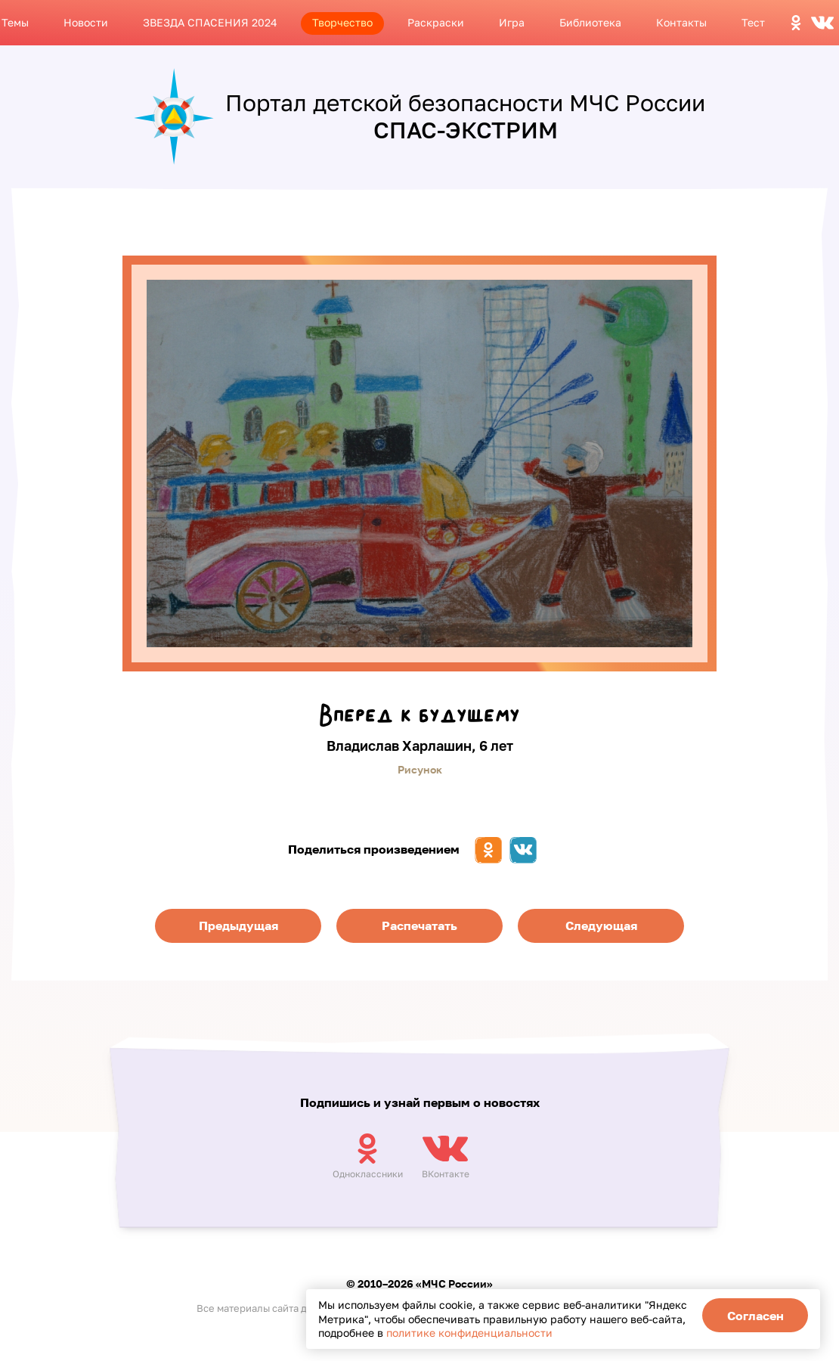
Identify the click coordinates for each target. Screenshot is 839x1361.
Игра (512, 22)
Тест (753, 22)
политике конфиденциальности (469, 1332)
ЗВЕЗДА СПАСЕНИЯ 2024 (210, 22)
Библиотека (590, 22)
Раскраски (435, 22)
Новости (85, 22)
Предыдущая (238, 925)
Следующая (601, 925)
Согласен (755, 1315)
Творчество (342, 22)
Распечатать (419, 925)
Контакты (681, 22)
